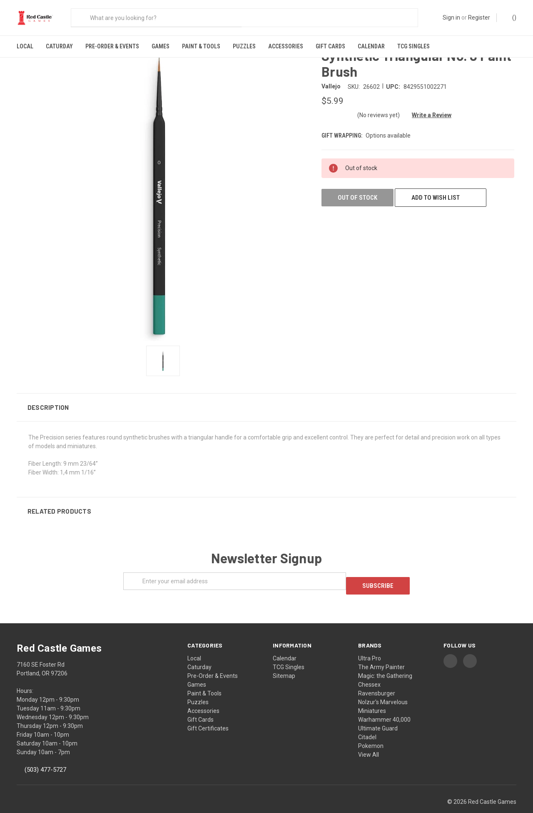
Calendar (371, 46)
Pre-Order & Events (112, 46)
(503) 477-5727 (45, 755)
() (510, 17)
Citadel (367, 722)
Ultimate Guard (378, 713)
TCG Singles (413, 46)
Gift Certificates (208, 713)
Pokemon (371, 731)
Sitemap (284, 660)
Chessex (369, 669)
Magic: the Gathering (385, 660)
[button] (266, 397)
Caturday (59, 46)
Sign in (451, 17)
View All (368, 739)
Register (479, 17)
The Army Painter (381, 652)
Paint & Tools (201, 46)
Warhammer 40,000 (384, 704)
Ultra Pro (369, 643)
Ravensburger (376, 678)
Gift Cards (330, 46)
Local (25, 46)
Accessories (285, 46)
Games (160, 46)
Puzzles (244, 46)
